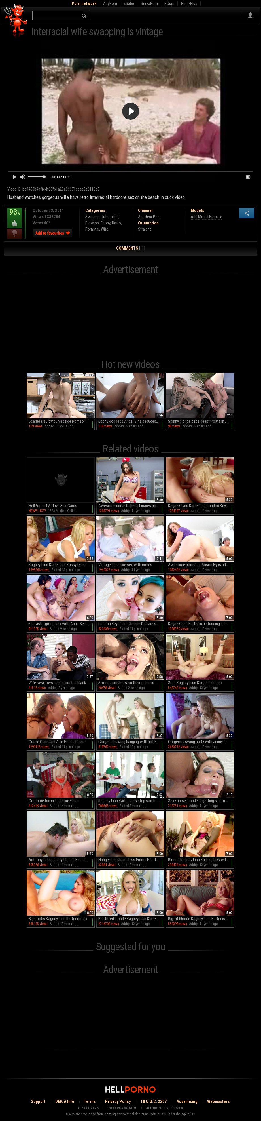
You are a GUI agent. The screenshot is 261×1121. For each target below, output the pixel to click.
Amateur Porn (149, 216)
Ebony (105, 223)
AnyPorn (110, 3)
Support (38, 1101)
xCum (169, 3)
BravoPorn (149, 3)
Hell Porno (16, 21)
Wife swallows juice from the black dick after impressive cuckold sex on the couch (62, 682)
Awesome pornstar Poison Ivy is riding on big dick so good (201, 564)
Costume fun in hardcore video (54, 800)
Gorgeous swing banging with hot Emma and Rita (131, 741)
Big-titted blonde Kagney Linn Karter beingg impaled (131, 918)
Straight (144, 229)
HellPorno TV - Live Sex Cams (53, 505)
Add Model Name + (206, 216)
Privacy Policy (118, 1101)
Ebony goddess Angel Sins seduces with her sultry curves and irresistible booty (131, 421)
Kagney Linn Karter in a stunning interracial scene (201, 623)
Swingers (93, 216)
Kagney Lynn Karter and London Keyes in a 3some (201, 505)
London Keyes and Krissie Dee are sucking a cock (131, 623)
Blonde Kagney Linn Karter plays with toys (201, 859)
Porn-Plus (189, 3)
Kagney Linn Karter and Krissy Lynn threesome (62, 564)
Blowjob (92, 223)
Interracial (110, 216)
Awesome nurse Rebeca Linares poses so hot (131, 505)
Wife (104, 229)
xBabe (129, 3)
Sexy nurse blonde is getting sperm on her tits (201, 800)
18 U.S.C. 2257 (154, 1101)
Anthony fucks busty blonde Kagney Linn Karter (62, 859)
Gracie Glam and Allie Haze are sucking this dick (62, 741)
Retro (116, 223)
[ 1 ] (130, 248)
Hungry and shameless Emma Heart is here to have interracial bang (131, 859)
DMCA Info (64, 1101)
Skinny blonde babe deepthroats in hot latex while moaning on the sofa (201, 421)
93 (14, 216)
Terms (90, 1101)
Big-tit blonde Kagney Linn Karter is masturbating (201, 918)
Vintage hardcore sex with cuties (125, 564)
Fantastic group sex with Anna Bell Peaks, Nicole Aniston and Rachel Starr (62, 623)
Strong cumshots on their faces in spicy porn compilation (131, 682)
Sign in (250, 15)
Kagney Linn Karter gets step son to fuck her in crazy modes (131, 800)
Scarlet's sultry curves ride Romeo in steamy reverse (62, 421)
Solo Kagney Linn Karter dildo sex (195, 682)
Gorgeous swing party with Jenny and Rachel (201, 741)
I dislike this (14, 234)
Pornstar (92, 229)
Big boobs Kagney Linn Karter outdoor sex (62, 918)
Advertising (187, 1101)
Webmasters (218, 1101)
